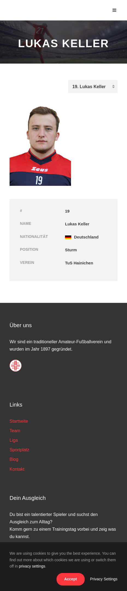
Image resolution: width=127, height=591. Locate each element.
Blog (14, 459)
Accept (70, 579)
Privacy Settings (103, 579)
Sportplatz (19, 449)
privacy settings (32, 566)
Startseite (19, 421)
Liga (14, 440)
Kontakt (17, 469)
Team (15, 430)
